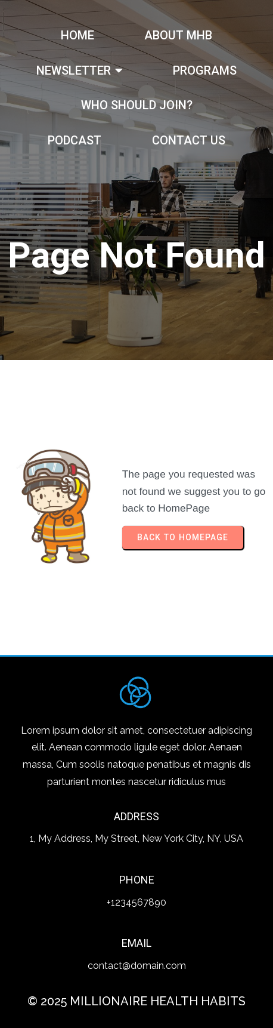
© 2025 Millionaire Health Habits (136, 1001)
